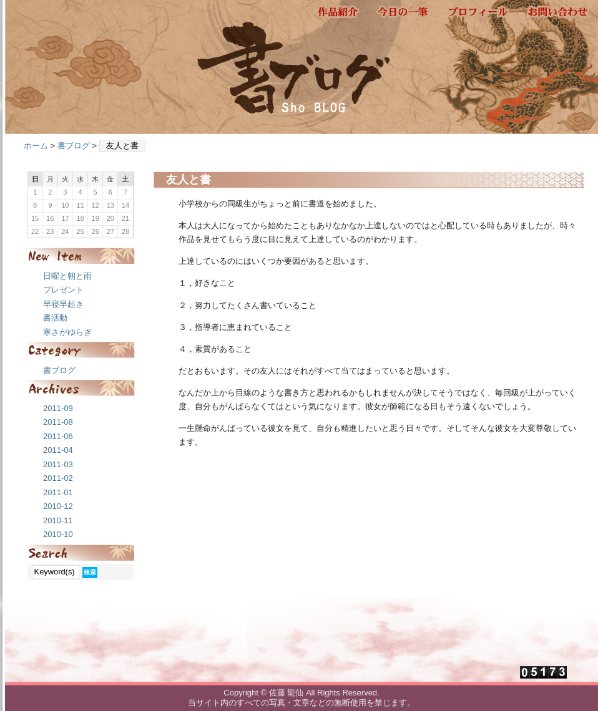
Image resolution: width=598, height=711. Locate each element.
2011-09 (58, 408)
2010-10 (58, 534)
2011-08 (58, 422)
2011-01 (58, 492)
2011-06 (58, 436)
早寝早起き (63, 304)
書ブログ (73, 145)
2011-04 (58, 450)
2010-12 (58, 506)
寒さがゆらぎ (67, 332)
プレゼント (63, 289)
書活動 (55, 317)
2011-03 (58, 464)
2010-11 (58, 520)
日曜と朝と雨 (67, 276)
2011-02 (58, 478)
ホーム (36, 145)
